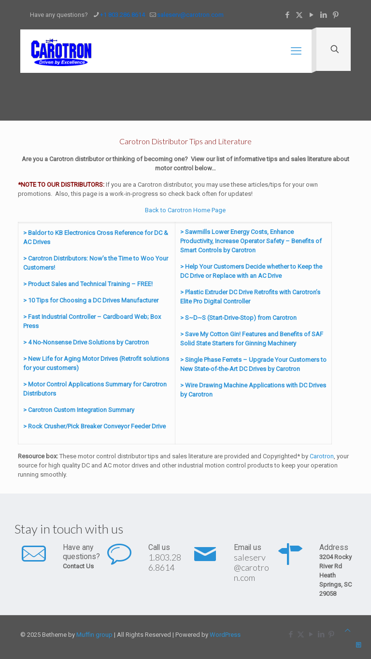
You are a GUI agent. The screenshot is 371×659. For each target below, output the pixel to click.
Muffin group (94, 634)
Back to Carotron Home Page (185, 210)
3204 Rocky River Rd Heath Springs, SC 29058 (335, 575)
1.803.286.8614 (164, 562)
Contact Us (78, 566)
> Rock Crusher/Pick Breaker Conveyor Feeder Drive (94, 426)
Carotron (322, 456)
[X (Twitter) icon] (299, 15)
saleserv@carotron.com (251, 567)
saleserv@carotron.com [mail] (190, 14)
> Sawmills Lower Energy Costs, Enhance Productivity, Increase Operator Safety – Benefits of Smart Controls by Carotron (251, 241)
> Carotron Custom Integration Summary (78, 409)
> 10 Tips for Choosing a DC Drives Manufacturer (90, 300)
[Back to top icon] (347, 630)
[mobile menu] (296, 51)
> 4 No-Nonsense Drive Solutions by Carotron (86, 342)
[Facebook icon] (287, 15)
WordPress (225, 634)
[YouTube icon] (311, 15)
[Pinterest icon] (335, 15)
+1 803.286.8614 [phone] (122, 14)
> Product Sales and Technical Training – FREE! (88, 284)
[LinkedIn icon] (323, 15)
